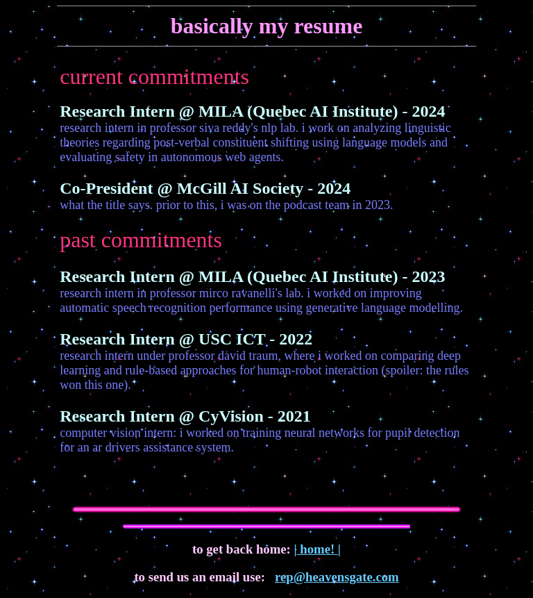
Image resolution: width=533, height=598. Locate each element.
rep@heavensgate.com (337, 577)
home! (317, 549)
